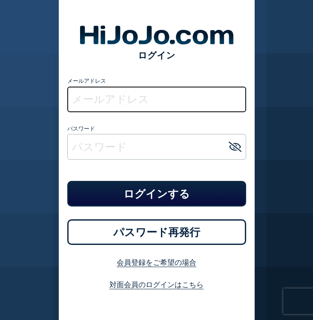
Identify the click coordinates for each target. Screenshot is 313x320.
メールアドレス (86, 81)
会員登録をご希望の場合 (156, 262)
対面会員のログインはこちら (156, 284)
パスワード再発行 (156, 232)
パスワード (81, 128)
